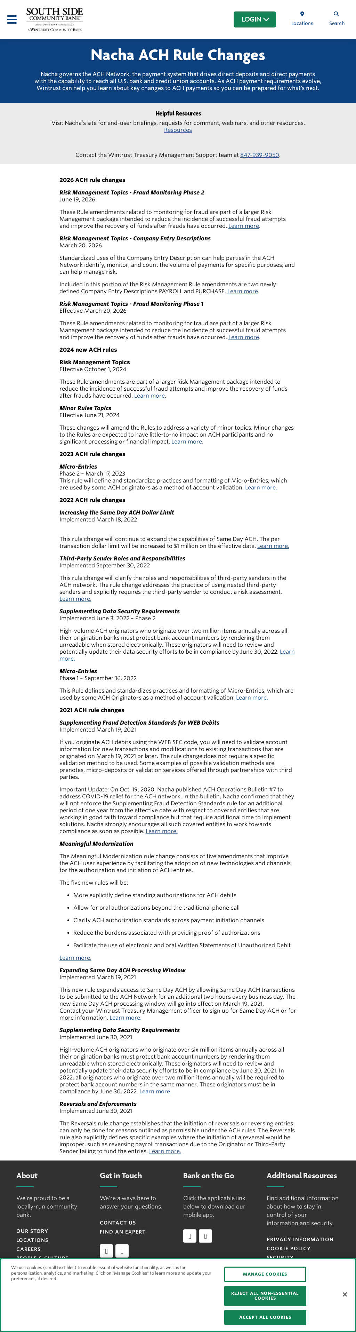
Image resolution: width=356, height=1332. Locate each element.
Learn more (243, 226)
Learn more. (261, 487)
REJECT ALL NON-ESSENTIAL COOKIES (265, 1296)
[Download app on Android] (205, 1236)
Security (280, 1257)
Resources (178, 130)
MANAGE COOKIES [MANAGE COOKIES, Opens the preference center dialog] (265, 1274)
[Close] (345, 1294)
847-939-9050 (259, 155)
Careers (28, 1249)
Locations (32, 1240)
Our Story (32, 1231)
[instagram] (122, 1251)
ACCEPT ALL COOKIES (265, 1317)
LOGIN (256, 19)
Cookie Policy (289, 1248)
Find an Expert (123, 1232)
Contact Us (118, 1223)
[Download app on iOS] (189, 1236)
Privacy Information (300, 1239)
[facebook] (106, 1251)
